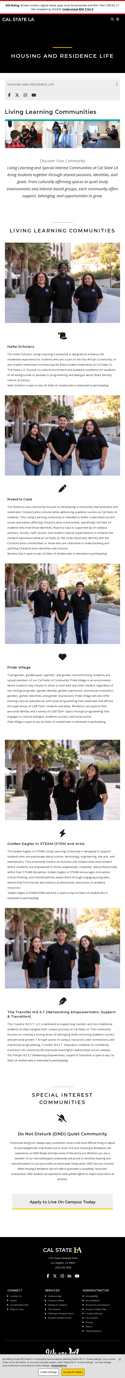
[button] (117, 19)
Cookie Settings (93, 1313)
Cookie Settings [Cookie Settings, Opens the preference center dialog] (48, 1374)
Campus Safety (56, 1300)
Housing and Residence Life (62, 56)
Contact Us (15, 1296)
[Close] (119, 1362)
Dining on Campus (57, 1305)
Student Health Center (60, 1318)
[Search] (112, 19)
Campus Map (55, 1296)
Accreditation (92, 1300)
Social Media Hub (19, 1305)
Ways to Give (17, 1309)
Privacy (89, 1322)
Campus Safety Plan (95, 1309)
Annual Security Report (97, 1305)
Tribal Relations (93, 1331)
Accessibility (91, 1296)
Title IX (88, 1327)
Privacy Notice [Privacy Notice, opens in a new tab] (59, 1367)
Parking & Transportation (61, 1313)
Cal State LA (18, 19)
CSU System (91, 1318)
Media (13, 1300)
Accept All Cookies (73, 1374)
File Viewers (54, 1309)
